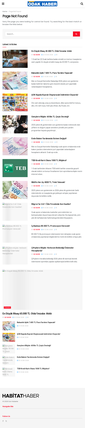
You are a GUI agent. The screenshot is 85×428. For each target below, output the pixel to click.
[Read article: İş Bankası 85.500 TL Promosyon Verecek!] (15, 234)
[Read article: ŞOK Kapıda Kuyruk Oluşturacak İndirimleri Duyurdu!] (15, 102)
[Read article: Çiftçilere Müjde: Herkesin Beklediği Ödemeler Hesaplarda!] (15, 255)
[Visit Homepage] (42, 3)
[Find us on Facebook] (3, 421)
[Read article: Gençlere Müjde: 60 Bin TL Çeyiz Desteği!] (15, 124)
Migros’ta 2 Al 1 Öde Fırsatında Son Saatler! (51, 204)
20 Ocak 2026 (47, 120)
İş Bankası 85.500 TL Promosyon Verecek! (50, 226)
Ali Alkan (36, 55)
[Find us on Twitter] (6, 421)
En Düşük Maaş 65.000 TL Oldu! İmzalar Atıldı (51, 51)
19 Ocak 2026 (47, 164)
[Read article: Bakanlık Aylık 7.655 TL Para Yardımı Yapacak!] (15, 81)
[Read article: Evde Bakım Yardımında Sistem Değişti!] (15, 146)
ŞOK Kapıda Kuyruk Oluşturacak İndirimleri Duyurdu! (54, 95)
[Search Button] (82, 4)
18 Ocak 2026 (47, 208)
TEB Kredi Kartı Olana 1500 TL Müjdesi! (49, 160)
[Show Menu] (3, 4)
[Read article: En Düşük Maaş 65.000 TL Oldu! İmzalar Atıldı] (15, 59)
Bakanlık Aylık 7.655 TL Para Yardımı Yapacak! (52, 73)
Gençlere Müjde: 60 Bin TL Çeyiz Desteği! (50, 116)
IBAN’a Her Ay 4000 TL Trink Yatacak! (48, 182)
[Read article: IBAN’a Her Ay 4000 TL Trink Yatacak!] (15, 190)
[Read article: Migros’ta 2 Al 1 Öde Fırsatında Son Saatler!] (15, 212)
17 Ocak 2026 (47, 254)
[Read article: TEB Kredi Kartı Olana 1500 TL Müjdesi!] (15, 168)
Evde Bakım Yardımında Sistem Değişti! (48, 138)
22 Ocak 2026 (47, 55)
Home (5, 11)
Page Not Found (15, 11)
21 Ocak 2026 (47, 77)
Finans (7, 307)
